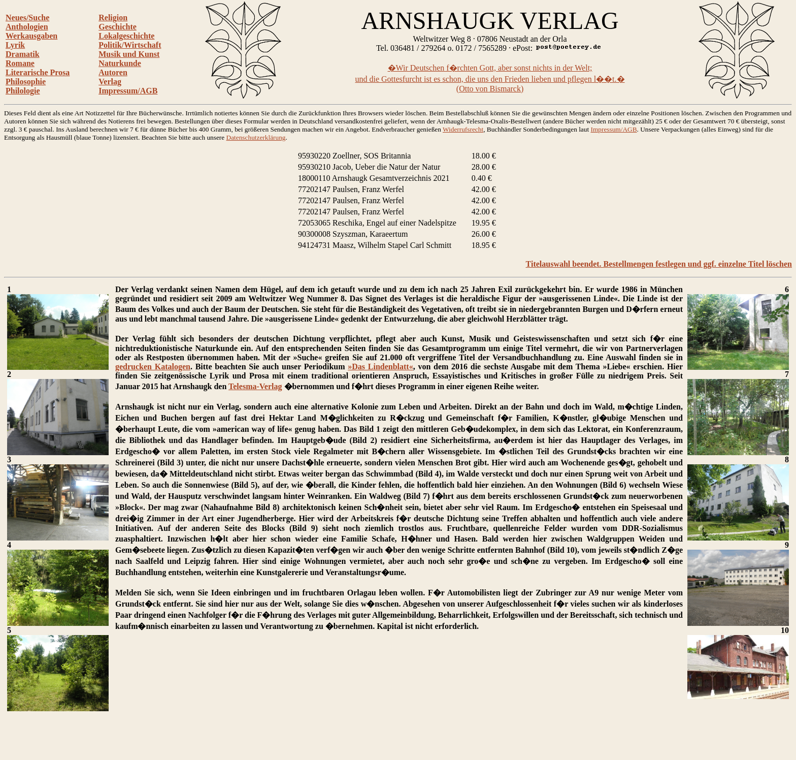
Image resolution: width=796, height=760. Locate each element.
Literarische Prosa (38, 72)
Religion (112, 17)
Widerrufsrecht (463, 129)
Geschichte (117, 26)
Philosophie (26, 81)
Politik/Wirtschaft (129, 45)
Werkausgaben (31, 35)
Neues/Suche (27, 17)
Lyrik (15, 45)
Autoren (112, 72)
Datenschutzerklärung (256, 137)
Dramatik (23, 54)
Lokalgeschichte (126, 35)
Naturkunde (119, 63)
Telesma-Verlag (255, 386)
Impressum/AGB (127, 90)
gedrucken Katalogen (152, 366)
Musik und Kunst (128, 54)
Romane (20, 63)
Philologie (23, 90)
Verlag (109, 81)
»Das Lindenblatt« (380, 366)
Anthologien (27, 26)
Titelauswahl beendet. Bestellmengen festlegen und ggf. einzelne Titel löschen (659, 264)
